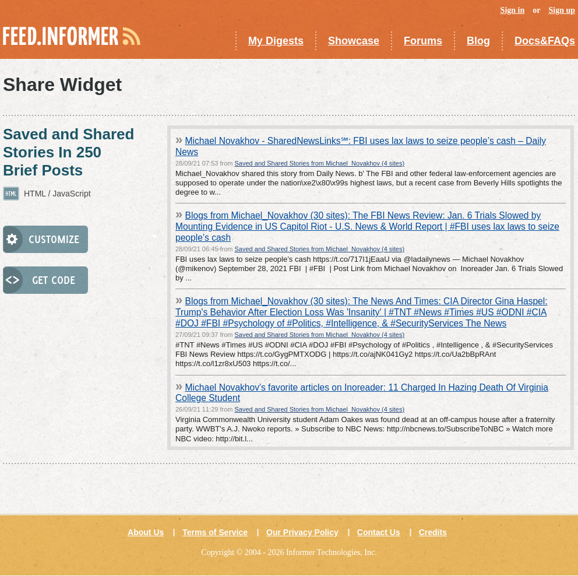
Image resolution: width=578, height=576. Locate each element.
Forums (423, 41)
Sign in (513, 10)
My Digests (276, 41)
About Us (146, 532)
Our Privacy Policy (302, 532)
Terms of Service (215, 532)
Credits (433, 532)
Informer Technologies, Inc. (331, 552)
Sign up (561, 10)
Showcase (353, 41)
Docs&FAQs (544, 41)
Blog (478, 41)
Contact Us (378, 532)
